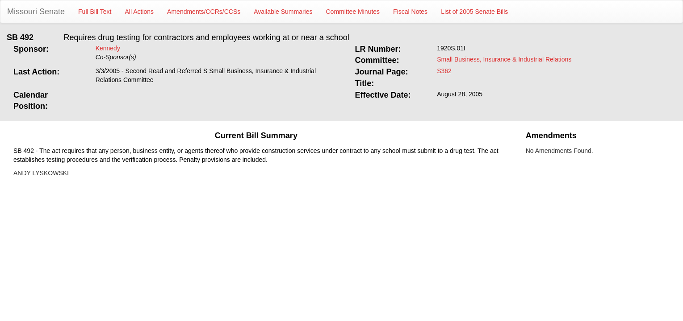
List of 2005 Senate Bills (474, 11)
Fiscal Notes (410, 11)
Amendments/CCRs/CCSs (203, 11)
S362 (444, 70)
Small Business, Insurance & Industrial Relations (504, 59)
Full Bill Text (94, 11)
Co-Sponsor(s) (116, 57)
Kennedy (108, 48)
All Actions (139, 11)
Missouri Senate (36, 11)
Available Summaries (283, 11)
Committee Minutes (353, 11)
